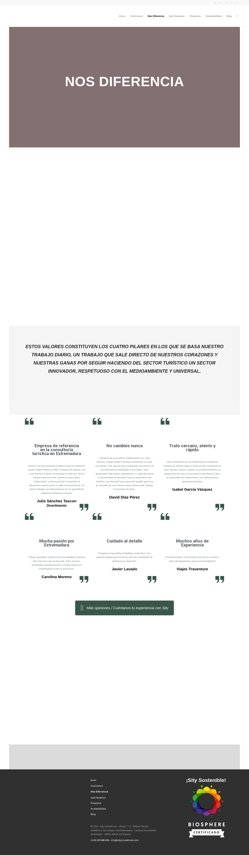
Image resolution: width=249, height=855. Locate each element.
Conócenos (97, 785)
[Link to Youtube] (237, 2)
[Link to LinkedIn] (231, 2)
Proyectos (96, 803)
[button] (14, 403)
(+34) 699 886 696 (100, 840)
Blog (93, 814)
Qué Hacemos (98, 797)
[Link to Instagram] (220, 2)
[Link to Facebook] (215, 2)
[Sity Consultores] (36, 16)
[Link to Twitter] (226, 2)
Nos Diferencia (99, 791)
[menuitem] (122, 16)
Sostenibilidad (98, 808)
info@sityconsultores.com (125, 840)
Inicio (93, 780)
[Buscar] (237, 16)
